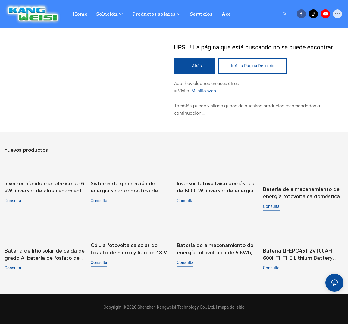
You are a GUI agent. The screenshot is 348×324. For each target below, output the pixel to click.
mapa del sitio (231, 306)
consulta (13, 200)
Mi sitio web (203, 90)
